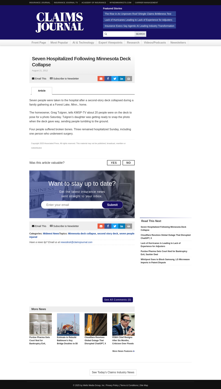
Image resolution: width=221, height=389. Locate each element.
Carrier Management (146, 3)
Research (133, 42)
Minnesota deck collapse (82, 233)
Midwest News (51, 233)
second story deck (107, 233)
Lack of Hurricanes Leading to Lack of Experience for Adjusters (138, 19)
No (128, 162)
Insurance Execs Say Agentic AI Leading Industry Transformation (139, 26)
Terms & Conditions (129, 385)
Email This (39, 78)
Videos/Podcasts (155, 42)
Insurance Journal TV (66, 3)
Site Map (144, 385)
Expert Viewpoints (110, 42)
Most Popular (59, 42)
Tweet (114, 78)
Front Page (39, 42)
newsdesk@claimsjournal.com (77, 242)
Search (140, 34)
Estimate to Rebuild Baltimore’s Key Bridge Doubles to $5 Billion (68, 330)
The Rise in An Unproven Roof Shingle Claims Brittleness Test (138, 13)
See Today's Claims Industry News (113, 372)
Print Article (128, 78)
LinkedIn (121, 78)
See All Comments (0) (117, 299)
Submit (112, 205)
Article (42, 90)
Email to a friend (101, 78)
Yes (114, 162)
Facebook (107, 78)
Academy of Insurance (93, 3)
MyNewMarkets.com (120, 3)
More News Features (122, 351)
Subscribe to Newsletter (64, 78)
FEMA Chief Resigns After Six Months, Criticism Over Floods (123, 329)
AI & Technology (83, 42)
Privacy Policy (112, 385)
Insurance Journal (39, 3)
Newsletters (178, 42)
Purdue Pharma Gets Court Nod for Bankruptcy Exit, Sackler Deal (40, 330)
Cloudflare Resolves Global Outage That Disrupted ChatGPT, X (96, 329)
